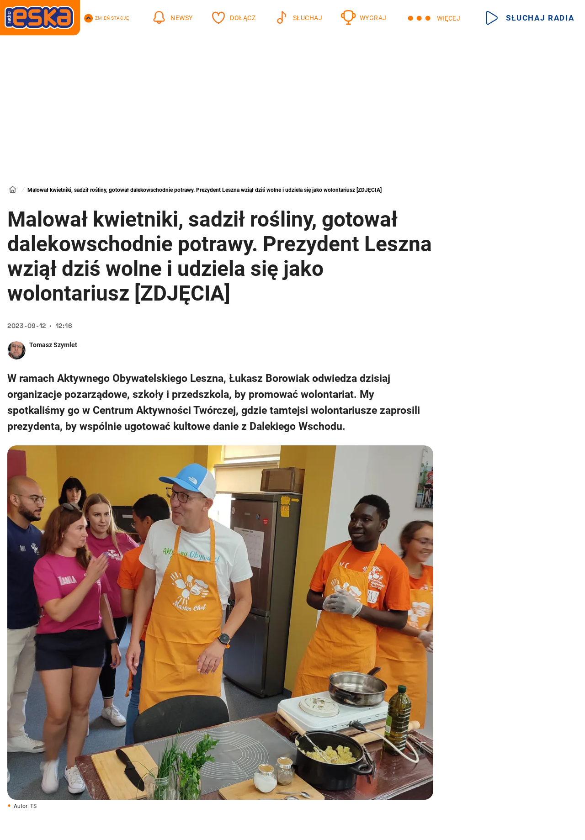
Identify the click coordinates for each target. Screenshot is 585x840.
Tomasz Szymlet (53, 345)
